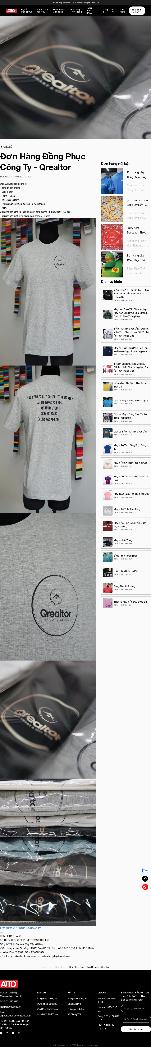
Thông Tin (104, 10)
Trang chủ (46, 967)
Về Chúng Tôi (74, 1014)
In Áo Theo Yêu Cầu (42, 10)
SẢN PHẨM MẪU (90, 10)
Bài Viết (113, 10)
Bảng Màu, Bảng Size (78, 998)
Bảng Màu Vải (74, 1003)
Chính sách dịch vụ (76, 1009)
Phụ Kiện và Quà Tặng (59, 10)
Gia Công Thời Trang (76, 10)
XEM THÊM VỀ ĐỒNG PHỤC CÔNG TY (20, 928)
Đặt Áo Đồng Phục (26, 10)
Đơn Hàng (60, 967)
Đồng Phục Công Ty (47, 998)
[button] (48, 147)
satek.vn (94, 1045)
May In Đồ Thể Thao (47, 1014)
